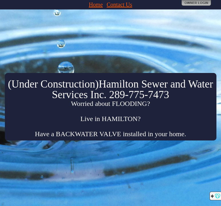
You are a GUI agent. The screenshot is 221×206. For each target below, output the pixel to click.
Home (96, 4)
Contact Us (119, 4)
